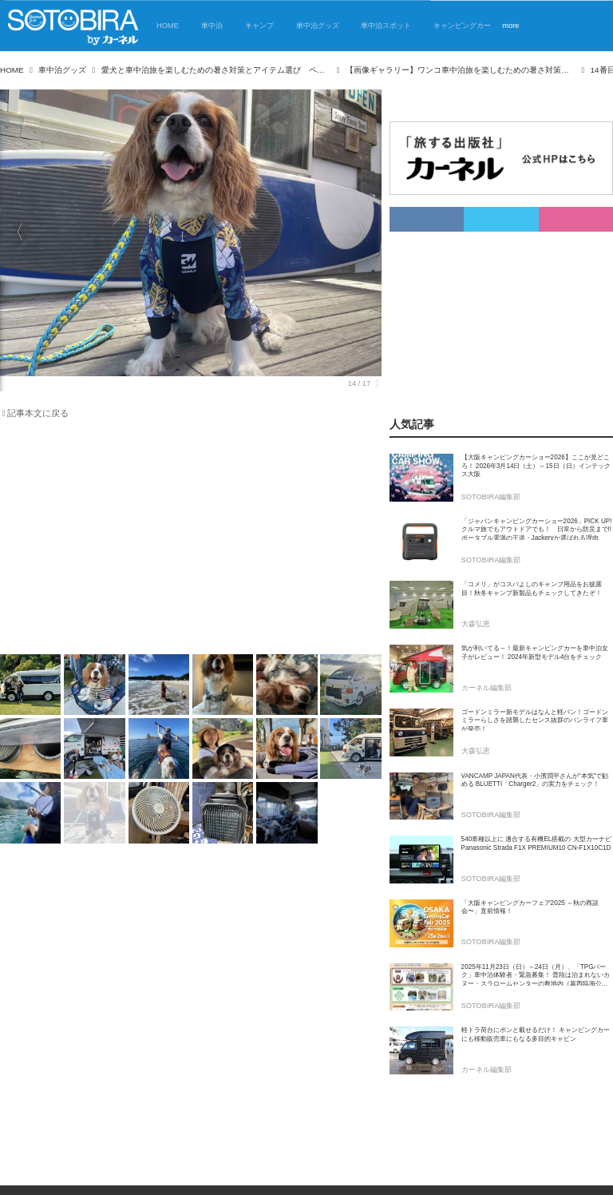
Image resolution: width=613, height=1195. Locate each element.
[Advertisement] (181, 540)
